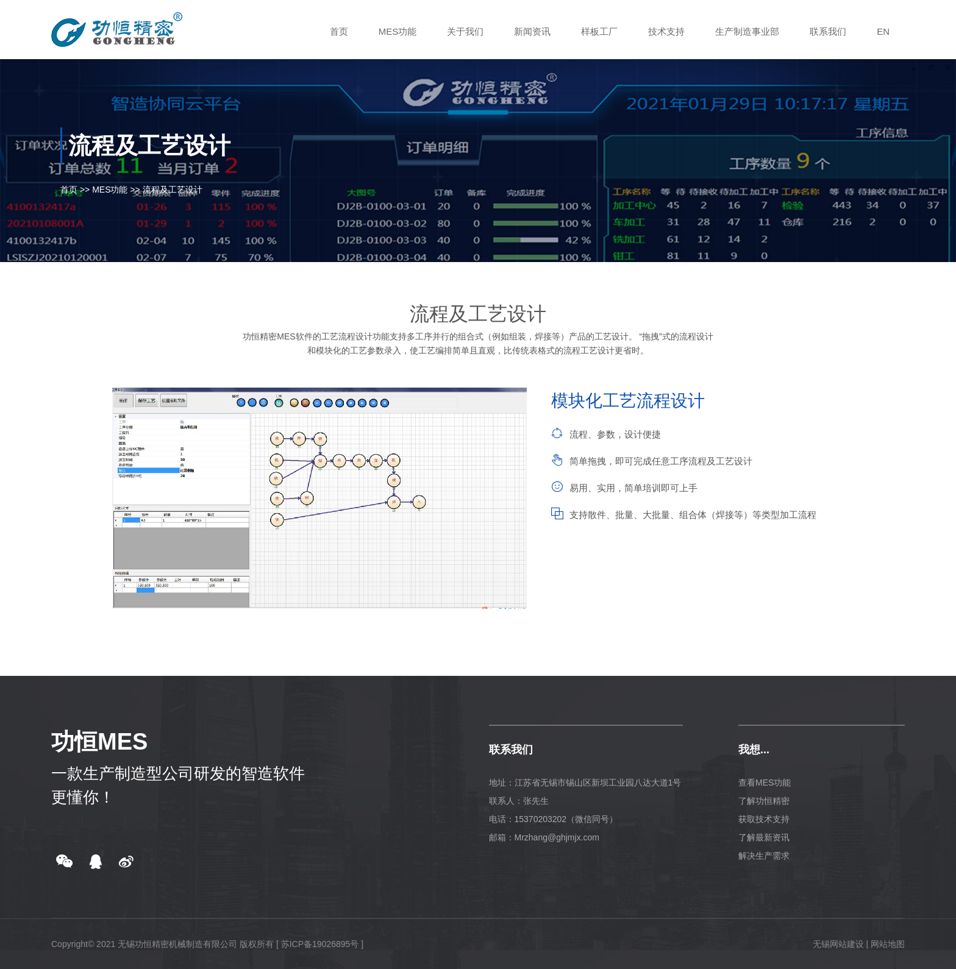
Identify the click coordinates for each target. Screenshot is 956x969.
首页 (339, 31)
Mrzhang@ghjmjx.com (557, 837)
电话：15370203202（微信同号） (553, 819)
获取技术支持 (764, 819)
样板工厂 (599, 31)
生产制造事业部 (747, 31)
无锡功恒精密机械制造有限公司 (177, 944)
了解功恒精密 (764, 801)
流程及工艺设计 (172, 189)
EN (883, 31)
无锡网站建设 (838, 944)
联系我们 (828, 31)
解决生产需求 (764, 856)
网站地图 (888, 944)
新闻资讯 (532, 31)
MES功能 (398, 31)
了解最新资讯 (764, 837)
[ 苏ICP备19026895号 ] (319, 944)
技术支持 (666, 31)
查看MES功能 (764, 782)
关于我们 (465, 31)
